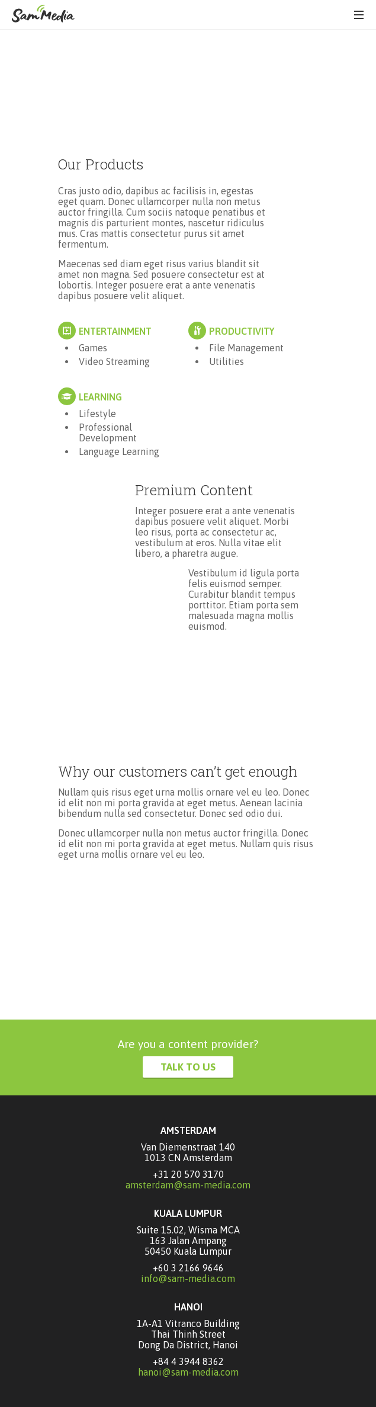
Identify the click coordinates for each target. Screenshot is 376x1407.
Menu (359, 15)
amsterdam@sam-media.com (188, 1185)
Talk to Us (188, 1067)
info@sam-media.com (188, 1278)
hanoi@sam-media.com (188, 1372)
